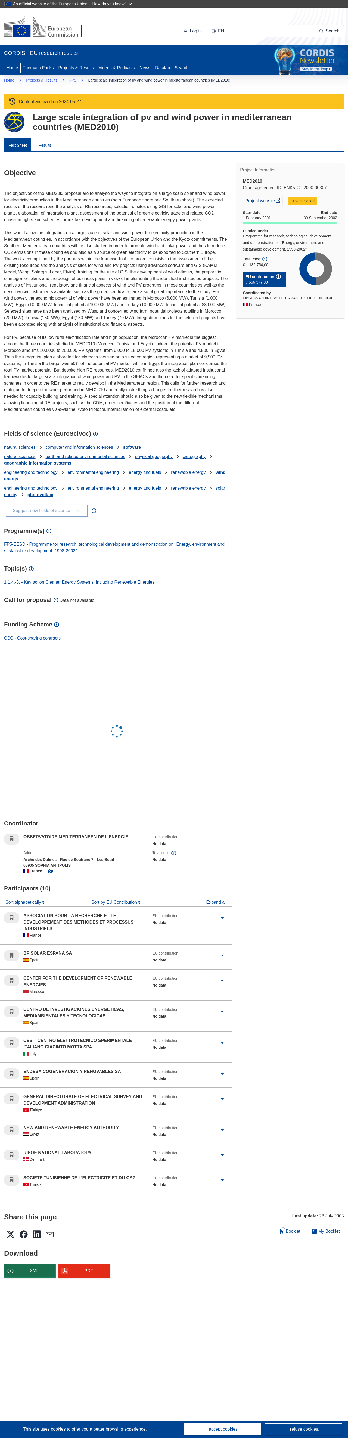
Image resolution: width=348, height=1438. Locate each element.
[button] (217, 31)
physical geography (154, 456)
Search (181, 67)
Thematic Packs (38, 67)
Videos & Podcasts (116, 67)
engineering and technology (31, 472)
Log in (192, 31)
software (132, 447)
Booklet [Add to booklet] (290, 1230)
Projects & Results (76, 67)
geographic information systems (37, 463)
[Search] (329, 31)
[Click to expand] (222, 917)
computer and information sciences (79, 447)
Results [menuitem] (45, 145)
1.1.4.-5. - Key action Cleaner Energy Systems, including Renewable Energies (79, 582)
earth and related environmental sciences (85, 456)
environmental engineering (93, 472)
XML (34, 1270)
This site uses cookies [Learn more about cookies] (45, 1429)
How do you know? (112, 3)
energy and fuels (145, 472)
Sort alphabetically (23, 902)
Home (12, 67)
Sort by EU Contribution (114, 902)
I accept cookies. (222, 1429)
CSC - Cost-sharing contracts (32, 638)
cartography (194, 456)
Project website (264, 200)
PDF (88, 1270)
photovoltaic (40, 494)
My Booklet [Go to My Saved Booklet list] (326, 1231)
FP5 (72, 80)
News (144, 67)
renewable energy (188, 472)
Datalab (162, 67)
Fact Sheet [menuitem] (17, 145)
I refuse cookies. (303, 1429)
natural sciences (20, 447)
